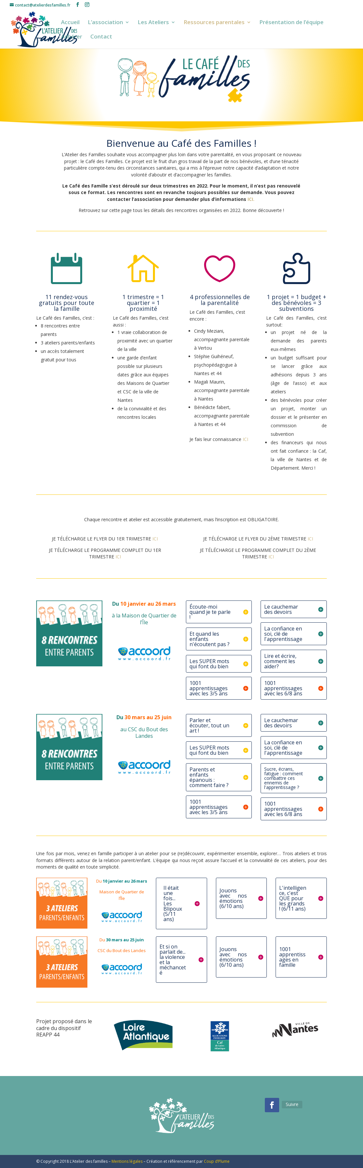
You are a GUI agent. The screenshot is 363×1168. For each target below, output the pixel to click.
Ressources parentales (214, 23)
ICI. (252, 199)
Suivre (292, 1104)
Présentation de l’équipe (291, 23)
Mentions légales (127, 1161)
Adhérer (71, 37)
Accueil (70, 23)
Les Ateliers (153, 23)
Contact (101, 37)
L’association (105, 23)
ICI (245, 439)
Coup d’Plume (217, 1161)
